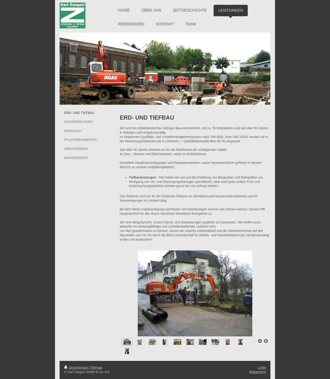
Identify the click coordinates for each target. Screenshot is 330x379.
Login (262, 367)
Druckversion (76, 367)
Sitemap (96, 367)
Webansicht (257, 372)
